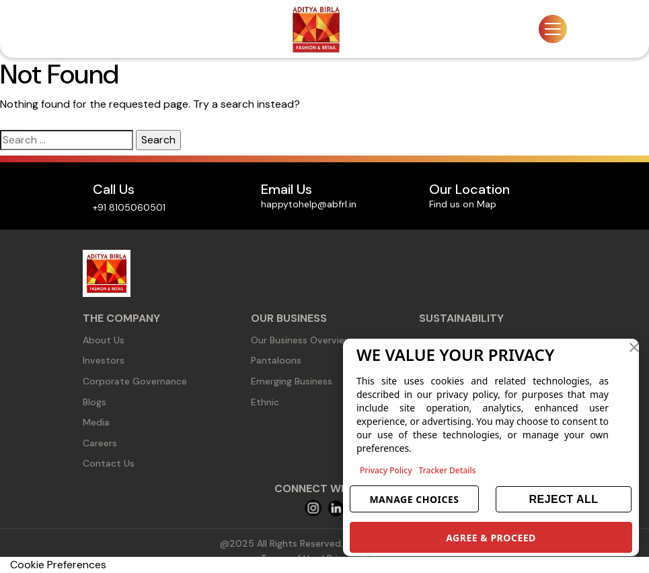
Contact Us (109, 463)
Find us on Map (462, 204)
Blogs (94, 402)
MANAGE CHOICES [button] (414, 499)
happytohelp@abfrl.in (308, 204)
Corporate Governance (135, 381)
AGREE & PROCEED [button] (491, 537)
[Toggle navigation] (553, 29)
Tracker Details (447, 470)
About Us (103, 340)
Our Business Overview (301, 340)
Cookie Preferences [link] (58, 565)
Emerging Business (291, 381)
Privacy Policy (386, 470)
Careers (100, 443)
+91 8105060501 (129, 207)
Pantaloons (276, 360)
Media (96, 422)
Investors (103, 360)
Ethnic (265, 402)
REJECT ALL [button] (563, 499)
